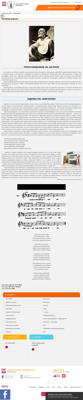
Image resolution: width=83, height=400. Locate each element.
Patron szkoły (10, 19)
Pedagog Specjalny (49, 315)
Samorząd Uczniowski (12, 325)
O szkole (45, 312)
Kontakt (72, 7)
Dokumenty (46, 302)
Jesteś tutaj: (5, 13)
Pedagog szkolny (11, 319)
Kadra (59, 7)
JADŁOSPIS (9, 309)
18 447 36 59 (76, 2)
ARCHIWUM (9, 299)
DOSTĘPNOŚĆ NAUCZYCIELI (13, 305)
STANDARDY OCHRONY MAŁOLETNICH (53, 328)
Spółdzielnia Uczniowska (13, 328)
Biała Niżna (46, 299)
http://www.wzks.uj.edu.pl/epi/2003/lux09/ (71, 179)
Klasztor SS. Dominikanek (13, 312)
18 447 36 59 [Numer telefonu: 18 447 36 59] (27, 376)
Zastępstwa (53, 7)
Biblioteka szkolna (11, 302)
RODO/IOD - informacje (50, 322)
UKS (44, 332)
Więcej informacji (6, 347)
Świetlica (8, 332)
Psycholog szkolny (11, 322)
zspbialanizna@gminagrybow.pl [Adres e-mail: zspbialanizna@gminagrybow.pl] (32, 377)
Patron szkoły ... (16, 13)
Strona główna (48, 7)
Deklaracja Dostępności (75, 387)
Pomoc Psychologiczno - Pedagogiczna (55, 319)
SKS (44, 325)
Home (10, 13)
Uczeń (63, 7)
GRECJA (45, 305)
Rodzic (68, 7)
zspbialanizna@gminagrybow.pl (59, 2)
